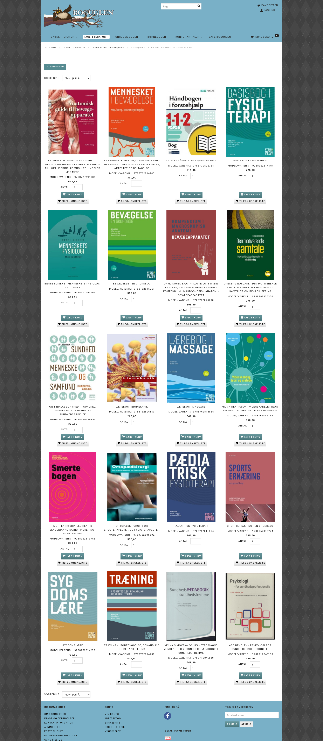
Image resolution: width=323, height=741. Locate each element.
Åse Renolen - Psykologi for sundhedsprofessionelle (250, 638)
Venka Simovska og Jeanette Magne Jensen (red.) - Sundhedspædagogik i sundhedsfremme (191, 640)
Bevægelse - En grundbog (132, 280)
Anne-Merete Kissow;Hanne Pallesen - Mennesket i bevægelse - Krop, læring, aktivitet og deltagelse (132, 163)
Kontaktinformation (58, 713)
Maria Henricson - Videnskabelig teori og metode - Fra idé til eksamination (250, 404)
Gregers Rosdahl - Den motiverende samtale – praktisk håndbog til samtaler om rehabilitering (250, 284)
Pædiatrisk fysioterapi (191, 519)
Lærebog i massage (191, 402)
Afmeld (246, 715)
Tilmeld (232, 715)
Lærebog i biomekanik (132, 402)
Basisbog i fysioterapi (250, 159)
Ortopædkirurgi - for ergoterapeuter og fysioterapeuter (132, 521)
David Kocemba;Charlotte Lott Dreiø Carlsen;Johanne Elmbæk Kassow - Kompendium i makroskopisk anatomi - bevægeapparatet (191, 286)
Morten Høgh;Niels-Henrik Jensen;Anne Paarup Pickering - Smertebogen (73, 523)
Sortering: (52, 78)
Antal (65, 186)
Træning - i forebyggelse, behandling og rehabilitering (132, 638)
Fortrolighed (53, 722)
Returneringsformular (60, 726)
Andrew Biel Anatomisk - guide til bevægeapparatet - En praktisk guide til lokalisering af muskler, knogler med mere (72, 165)
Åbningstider (53, 717)
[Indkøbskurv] (264, 37)
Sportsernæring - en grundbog (250, 519)
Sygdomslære (72, 636)
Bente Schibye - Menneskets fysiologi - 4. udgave (72, 282)
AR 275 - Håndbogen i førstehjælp (191, 159)
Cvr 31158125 (53, 730)
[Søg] (199, 6)
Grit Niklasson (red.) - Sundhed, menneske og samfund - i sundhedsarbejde (72, 405)
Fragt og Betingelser (59, 709)
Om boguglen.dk (55, 705)
